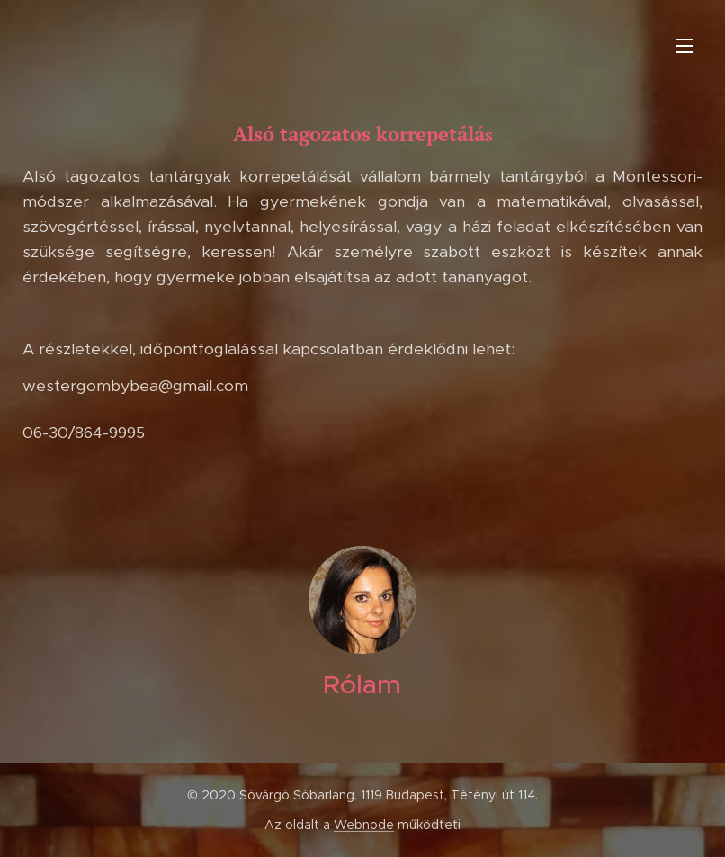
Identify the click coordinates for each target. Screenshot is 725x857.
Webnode (364, 825)
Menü (684, 46)
